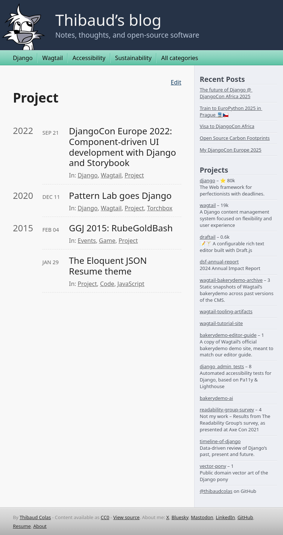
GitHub (245, 517)
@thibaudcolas (216, 491)
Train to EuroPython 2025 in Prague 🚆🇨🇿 (231, 111)
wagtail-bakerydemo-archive (231, 280)
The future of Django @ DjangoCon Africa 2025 (226, 93)
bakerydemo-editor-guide (228, 335)
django (207, 180)
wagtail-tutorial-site (221, 323)
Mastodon (202, 517)
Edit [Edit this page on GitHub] (176, 82)
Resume (22, 526)
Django (23, 58)
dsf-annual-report (219, 261)
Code (107, 284)
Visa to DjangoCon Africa (227, 126)
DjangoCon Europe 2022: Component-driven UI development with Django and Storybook (123, 147)
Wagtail (52, 58)
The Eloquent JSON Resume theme (109, 266)
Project (134, 175)
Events (87, 241)
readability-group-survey (227, 409)
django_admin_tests (222, 366)
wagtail (208, 205)
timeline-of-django (220, 441)
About (39, 526)
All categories (179, 58)
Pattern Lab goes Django (120, 195)
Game (107, 241)
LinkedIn (225, 517)
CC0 (105, 517)
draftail (208, 237)
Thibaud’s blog (108, 19)
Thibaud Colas (35, 517)
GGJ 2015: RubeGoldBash (121, 228)
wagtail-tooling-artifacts (226, 311)
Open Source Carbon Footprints (235, 138)
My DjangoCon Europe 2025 (230, 149)
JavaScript (131, 284)
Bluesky (179, 517)
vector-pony (213, 466)
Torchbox (159, 208)
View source (126, 517)
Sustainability (133, 58)
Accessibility (89, 58)
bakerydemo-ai (216, 398)
